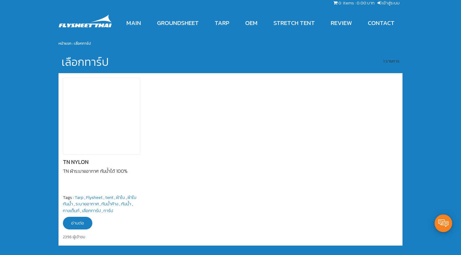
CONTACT (381, 22)
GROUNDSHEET (178, 22)
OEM (251, 22)
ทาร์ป (108, 210)
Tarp (79, 197)
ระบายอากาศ (87, 203)
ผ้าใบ (120, 197)
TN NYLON (75, 162)
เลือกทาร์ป (91, 210)
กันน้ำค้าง (109, 203)
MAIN (133, 22)
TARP (222, 22)
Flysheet (94, 197)
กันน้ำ (126, 203)
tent (109, 197)
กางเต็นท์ (71, 210)
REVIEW (341, 22)
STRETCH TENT (294, 22)
